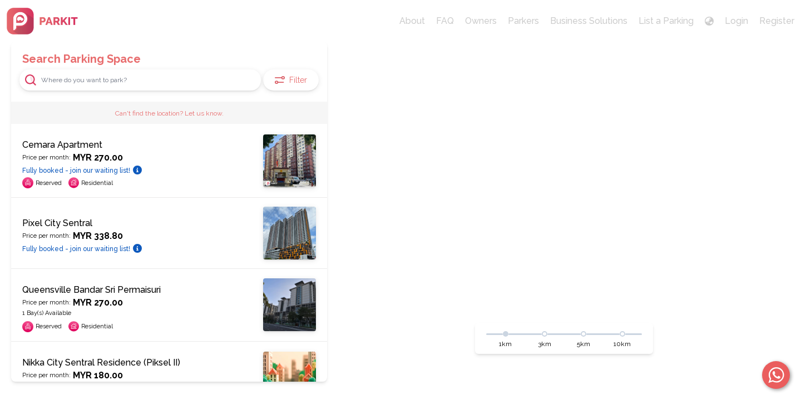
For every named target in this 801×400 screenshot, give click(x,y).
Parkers (523, 21)
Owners (481, 21)
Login (736, 21)
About (412, 21)
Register (776, 21)
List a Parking (666, 21)
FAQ (445, 21)
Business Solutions (588, 21)
